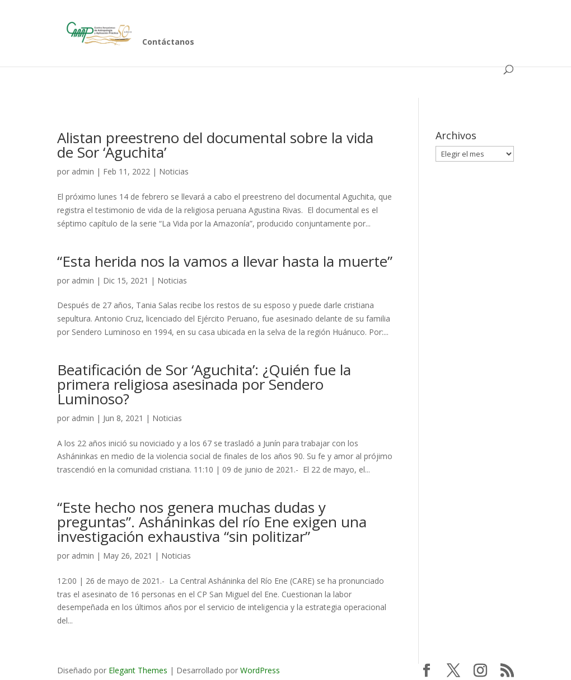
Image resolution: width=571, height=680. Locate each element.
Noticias (174, 171)
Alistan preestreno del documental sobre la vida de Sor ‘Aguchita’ (215, 145)
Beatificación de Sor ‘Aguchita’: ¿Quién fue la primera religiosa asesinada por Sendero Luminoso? (204, 384)
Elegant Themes (138, 670)
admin (83, 171)
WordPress (260, 670)
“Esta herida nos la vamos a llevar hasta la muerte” (224, 261)
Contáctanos (168, 42)
